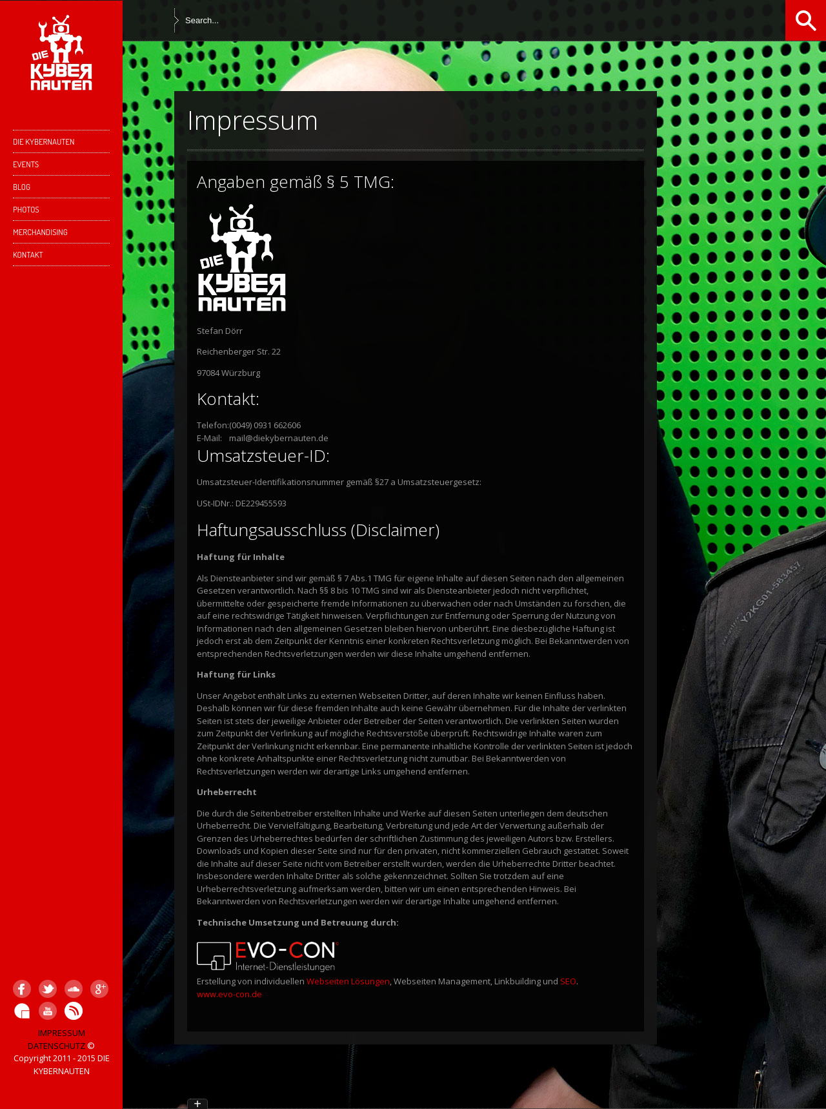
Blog (21, 186)
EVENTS (26, 164)
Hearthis (74, 1011)
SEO (568, 981)
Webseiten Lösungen (348, 981)
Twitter (48, 989)
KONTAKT (59, 257)
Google (99, 989)
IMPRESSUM (61, 1033)
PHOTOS (26, 209)
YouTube (48, 1011)
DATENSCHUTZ (56, 1046)
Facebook (22, 989)
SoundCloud (74, 989)
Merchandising (40, 232)
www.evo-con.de (229, 994)
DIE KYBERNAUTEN (59, 144)
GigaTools (22, 1011)
